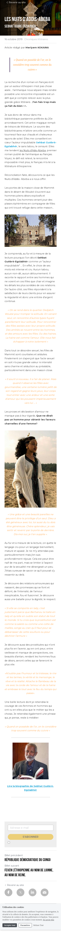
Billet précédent (14, 855)
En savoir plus (48, 922)
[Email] (44, 892)
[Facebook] (8, 892)
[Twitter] (20, 892)
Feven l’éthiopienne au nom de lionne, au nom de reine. (29, 872)
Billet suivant (12, 865)
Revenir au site (16, 2)
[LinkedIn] (32, 892)
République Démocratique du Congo (28, 860)
